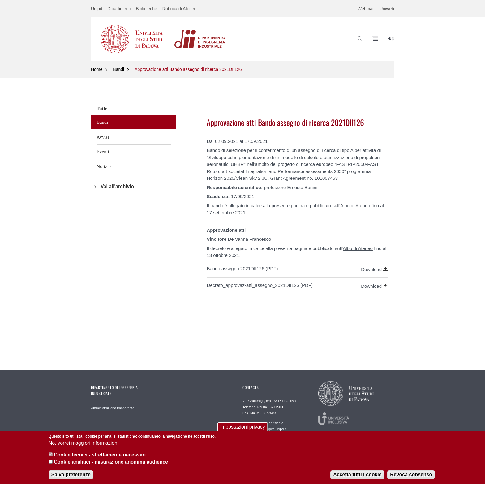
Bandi (118, 69)
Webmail (366, 8)
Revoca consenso (411, 479)
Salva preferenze (71, 479)
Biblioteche (146, 8)
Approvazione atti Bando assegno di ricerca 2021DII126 (188, 69)
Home (96, 69)
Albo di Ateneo (355, 205)
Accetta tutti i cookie (357, 479)
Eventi (103, 151)
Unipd (96, 8)
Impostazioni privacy (242, 431)
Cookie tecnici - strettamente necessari (100, 459)
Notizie (104, 166)
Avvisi (103, 137)
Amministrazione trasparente (112, 408)
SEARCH (383, 46)
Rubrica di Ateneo (179, 8)
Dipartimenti (119, 8)
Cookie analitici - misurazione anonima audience (111, 466)
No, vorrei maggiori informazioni (83, 447)
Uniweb (387, 8)
